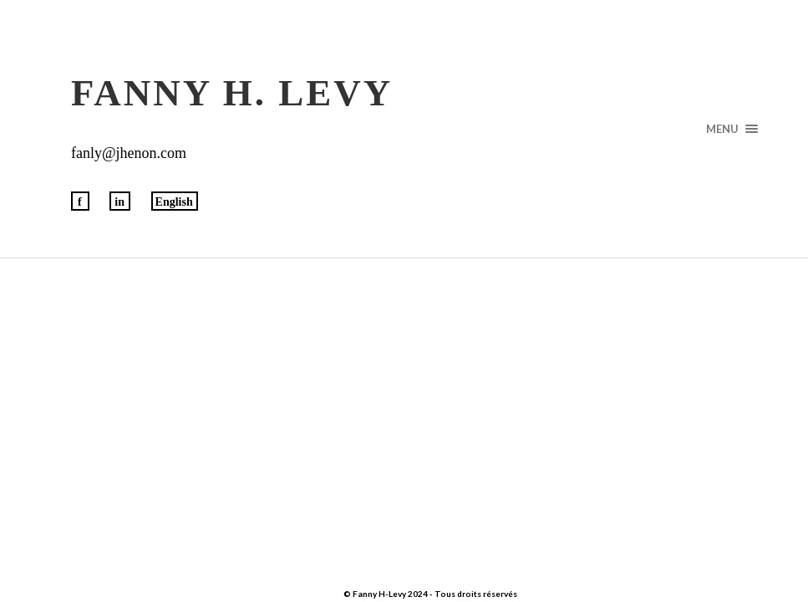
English (174, 202)
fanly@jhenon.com (128, 153)
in (119, 202)
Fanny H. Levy (232, 93)
